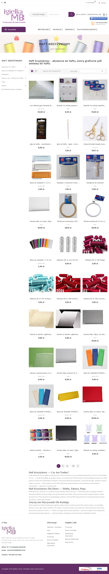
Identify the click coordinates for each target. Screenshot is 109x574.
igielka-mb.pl (17, 569)
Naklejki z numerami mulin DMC (68, 183)
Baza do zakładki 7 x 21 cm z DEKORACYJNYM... (41, 260)
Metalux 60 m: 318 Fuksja (95, 260)
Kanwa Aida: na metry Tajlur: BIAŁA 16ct (41, 221)
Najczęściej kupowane (51, 544)
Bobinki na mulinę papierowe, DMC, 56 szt (68, 106)
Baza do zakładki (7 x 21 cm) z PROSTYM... (41, 183)
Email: (4, 550)
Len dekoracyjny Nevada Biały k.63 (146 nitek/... (41, 106)
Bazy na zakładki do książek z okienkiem (13, 72)
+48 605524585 (101, 23)
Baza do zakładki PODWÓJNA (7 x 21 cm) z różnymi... (68, 412)
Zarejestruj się (94, 14)
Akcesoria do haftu (8, 67)
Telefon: (11, 555)
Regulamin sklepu (53, 533)
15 (73, 466)
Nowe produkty (52, 540)
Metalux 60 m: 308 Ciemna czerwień (68, 299)
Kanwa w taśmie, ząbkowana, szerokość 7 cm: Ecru (41, 334)
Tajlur (41, 224)
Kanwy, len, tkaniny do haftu (12, 78)
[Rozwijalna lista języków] (102, 3)
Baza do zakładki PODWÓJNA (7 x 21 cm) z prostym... (41, 412)
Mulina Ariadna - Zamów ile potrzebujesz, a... (41, 450)
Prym (68, 224)
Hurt (48, 530)
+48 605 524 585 (14, 555)
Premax (95, 147)
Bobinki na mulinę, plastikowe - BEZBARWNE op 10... (95, 450)
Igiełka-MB (41, 186)
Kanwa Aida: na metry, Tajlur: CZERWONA (95, 412)
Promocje (50, 537)
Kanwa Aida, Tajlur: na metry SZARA (95, 334)
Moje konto (69, 542)
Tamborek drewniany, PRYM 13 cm (68, 221)
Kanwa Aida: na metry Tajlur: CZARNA (68, 450)
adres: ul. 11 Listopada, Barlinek (13, 547)
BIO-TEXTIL (41, 109)
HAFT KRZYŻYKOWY (12, 61)
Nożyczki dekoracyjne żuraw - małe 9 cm (95, 144)
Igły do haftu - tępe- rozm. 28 (68, 144)
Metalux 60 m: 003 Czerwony (95, 299)
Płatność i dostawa (54, 527)
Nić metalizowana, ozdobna (12, 89)
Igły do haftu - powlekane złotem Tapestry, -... (41, 144)
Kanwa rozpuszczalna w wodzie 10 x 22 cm (41, 373)
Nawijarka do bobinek (95, 183)
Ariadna (41, 453)
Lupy (3, 82)
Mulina (4, 85)
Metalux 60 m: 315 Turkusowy (41, 299)
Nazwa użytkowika (72, 539)
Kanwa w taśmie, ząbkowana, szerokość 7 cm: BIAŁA (68, 334)
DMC (68, 109)
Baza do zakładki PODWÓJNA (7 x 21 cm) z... (95, 373)
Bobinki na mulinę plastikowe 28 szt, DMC (95, 106)
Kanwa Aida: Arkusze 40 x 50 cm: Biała (68, 373)
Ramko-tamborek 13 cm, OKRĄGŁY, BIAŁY (95, 221)
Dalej (78, 466)
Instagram (5, 2)
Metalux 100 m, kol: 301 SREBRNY (68, 260)
